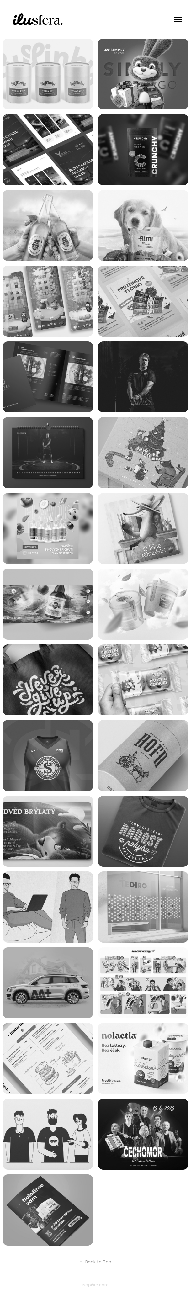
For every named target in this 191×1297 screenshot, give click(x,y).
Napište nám (95, 1285)
